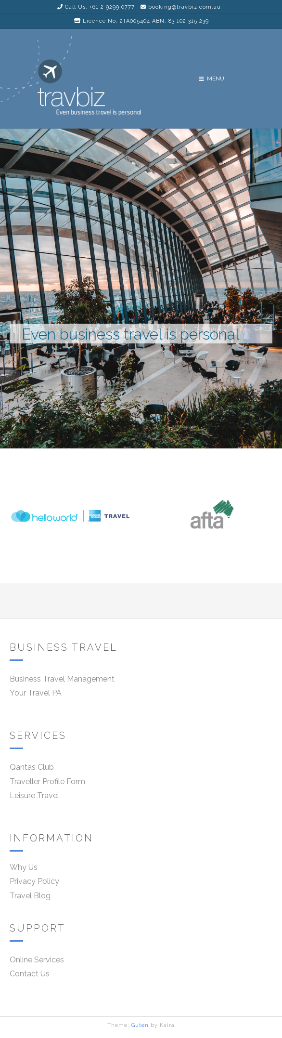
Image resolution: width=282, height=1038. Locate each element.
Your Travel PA (36, 692)
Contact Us (30, 973)
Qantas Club (32, 767)
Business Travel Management (62, 678)
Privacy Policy (34, 881)
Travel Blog (30, 895)
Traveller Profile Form (47, 781)
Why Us (24, 867)
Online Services (37, 959)
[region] (141, 356)
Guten (140, 1025)
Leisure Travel (34, 795)
